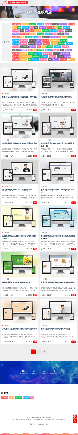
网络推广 (64, 24)
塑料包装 (45, 30)
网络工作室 (24, 34)
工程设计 (70, 43)
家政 (49, 59)
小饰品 (61, 34)
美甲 (62, 50)
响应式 (55, 34)
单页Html (56, 53)
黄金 (39, 37)
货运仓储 (42, 27)
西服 (31, 30)
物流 (31, 27)
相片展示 (47, 43)
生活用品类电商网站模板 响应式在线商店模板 (19, 143)
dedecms (48, 24)
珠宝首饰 (33, 37)
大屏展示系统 (65, 53)
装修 (59, 37)
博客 (29, 59)
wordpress (24, 40)
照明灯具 (48, 34)
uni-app (64, 37)
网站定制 (61, 30)
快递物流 (25, 27)
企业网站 (25, 24)
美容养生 (41, 50)
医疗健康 (44, 59)
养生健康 (62, 43)
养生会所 (54, 43)
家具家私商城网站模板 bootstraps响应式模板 (57, 191)
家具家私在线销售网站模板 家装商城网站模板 (19, 329)
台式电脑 (50, 47)
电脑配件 (65, 47)
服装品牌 (16, 43)
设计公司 (71, 24)
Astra (38, 40)
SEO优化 (33, 24)
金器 (26, 37)
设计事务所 (24, 47)
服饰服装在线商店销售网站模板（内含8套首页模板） (19, 237)
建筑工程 (71, 59)
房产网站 (39, 53)
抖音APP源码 (54, 40)
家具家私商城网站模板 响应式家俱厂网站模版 (19, 97)
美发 (29, 50)
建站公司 (16, 34)
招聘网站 (24, 59)
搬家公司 (56, 59)
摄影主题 (31, 43)
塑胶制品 (53, 30)
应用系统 (68, 30)
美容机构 (48, 50)
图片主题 (24, 43)
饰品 (22, 37)
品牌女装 (64, 40)
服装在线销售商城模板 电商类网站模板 (55, 329)
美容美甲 (56, 50)
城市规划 (16, 53)
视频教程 (16, 40)
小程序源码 (16, 24)
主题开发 (32, 40)
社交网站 (16, 59)
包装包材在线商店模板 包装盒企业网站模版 (57, 282)
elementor (45, 40)
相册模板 (39, 43)
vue (70, 37)
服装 (60, 27)
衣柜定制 (45, 37)
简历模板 (36, 59)
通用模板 (68, 56)
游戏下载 (41, 24)
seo (56, 27)
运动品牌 (33, 34)
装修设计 (68, 50)
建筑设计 (16, 47)
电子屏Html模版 (26, 56)
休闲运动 (40, 34)
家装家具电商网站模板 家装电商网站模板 (56, 97)
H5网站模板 (48, 53)
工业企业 (60, 56)
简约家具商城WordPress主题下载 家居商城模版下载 (57, 144)
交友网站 (64, 59)
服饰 (22, 30)
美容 (34, 50)
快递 (19, 27)
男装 (26, 30)
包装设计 (33, 47)
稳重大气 (45, 56)
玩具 (66, 34)
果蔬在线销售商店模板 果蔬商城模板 (16, 282)
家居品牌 (53, 37)
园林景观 (24, 53)
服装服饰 (16, 30)
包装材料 (38, 30)
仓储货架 (24, 50)
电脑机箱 (57, 47)
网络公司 (56, 24)
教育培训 (53, 56)
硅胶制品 (16, 37)
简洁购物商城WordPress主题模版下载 (17, 190)
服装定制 (66, 27)
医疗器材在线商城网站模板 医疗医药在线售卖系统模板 (58, 237)
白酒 (38, 47)
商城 (32, 398)
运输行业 (50, 27)
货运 (36, 27)
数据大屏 (16, 56)
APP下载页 (36, 56)
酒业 (43, 47)
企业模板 (16, 50)
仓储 (14, 27)
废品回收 (31, 53)
